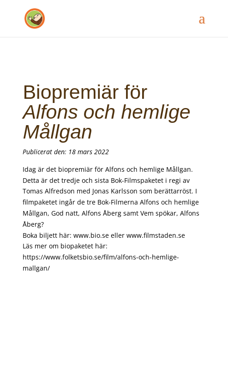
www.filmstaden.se (155, 235)
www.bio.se (91, 235)
